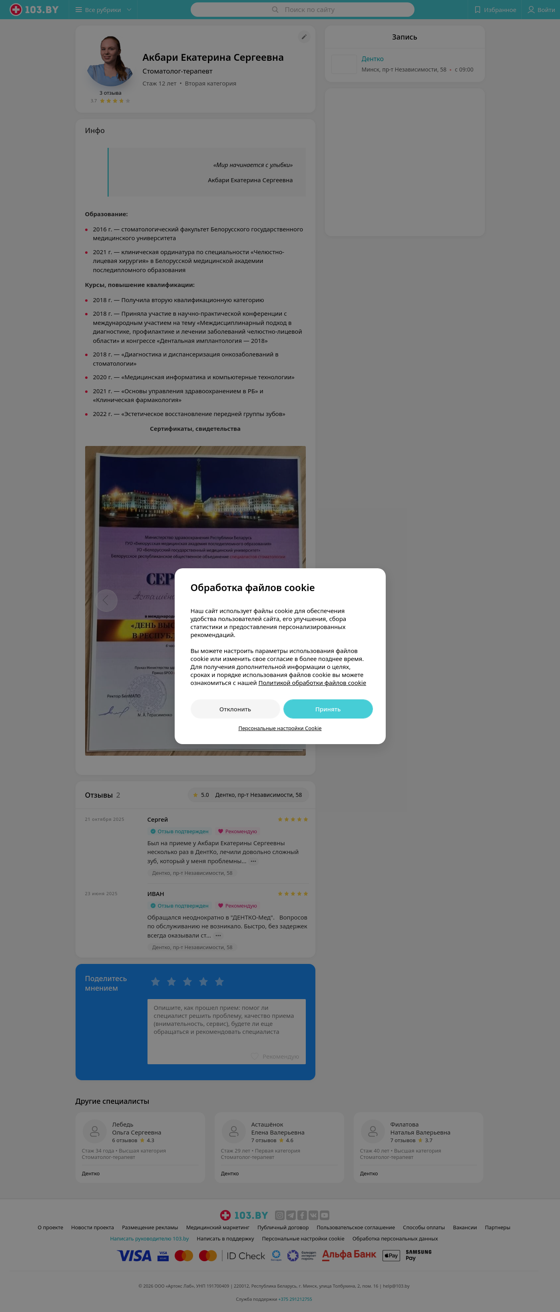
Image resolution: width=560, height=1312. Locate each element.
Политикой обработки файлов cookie (312, 683)
